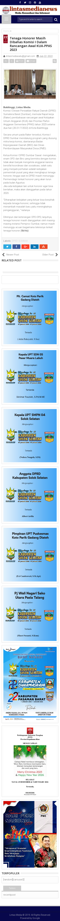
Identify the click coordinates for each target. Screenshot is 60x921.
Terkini (12, 888)
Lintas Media (15, 915)
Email (31, 61)
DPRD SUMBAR (20, 240)
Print (19, 61)
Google (36, 918)
